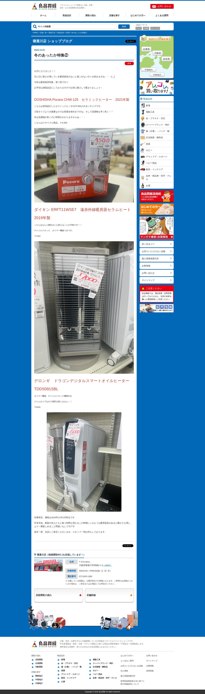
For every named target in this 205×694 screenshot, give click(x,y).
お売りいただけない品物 (153, 251)
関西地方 (39, 676)
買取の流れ (90, 15)
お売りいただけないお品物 (132, 666)
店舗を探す (114, 15)
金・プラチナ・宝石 (69, 663)
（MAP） (107, 565)
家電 (68, 33)
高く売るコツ (148, 244)
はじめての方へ (138, 15)
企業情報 (146, 266)
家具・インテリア (68, 678)
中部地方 (157, 75)
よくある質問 (161, 15)
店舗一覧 (43, 33)
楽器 (63, 670)
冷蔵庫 (146, 28)
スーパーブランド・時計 (103, 663)
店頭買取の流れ (44, 595)
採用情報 (150, 671)
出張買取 (39, 663)
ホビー (95, 670)
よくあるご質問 (127, 661)
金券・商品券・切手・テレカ (105, 678)
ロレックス (155, 28)
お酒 (63, 682)
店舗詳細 (91, 595)
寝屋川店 (52, 33)
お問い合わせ (164, 6)
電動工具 (96, 660)
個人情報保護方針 (150, 258)
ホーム (43, 15)
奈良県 (166, 59)
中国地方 (149, 70)
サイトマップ (148, 280)
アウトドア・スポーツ (70, 674)
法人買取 (124, 671)
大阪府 (157, 53)
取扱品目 (67, 15)
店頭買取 (39, 660)
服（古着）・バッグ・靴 (71, 667)
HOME (35, 33)
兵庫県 (146, 49)
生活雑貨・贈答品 (100, 667)
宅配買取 (39, 667)
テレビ (138, 28)
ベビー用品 (97, 674)
